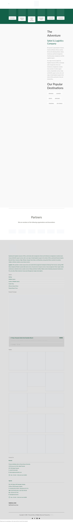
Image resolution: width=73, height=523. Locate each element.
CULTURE (51, 18)
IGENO (51, 515)
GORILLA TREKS (22, 18)
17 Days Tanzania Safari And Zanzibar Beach (22, 337)
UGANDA (58, 93)
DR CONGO (59, 103)
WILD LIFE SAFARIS (32, 19)
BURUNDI (60, 18)
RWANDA (12, 18)
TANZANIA (51, 103)
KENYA (50, 98)
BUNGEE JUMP (41, 18)
